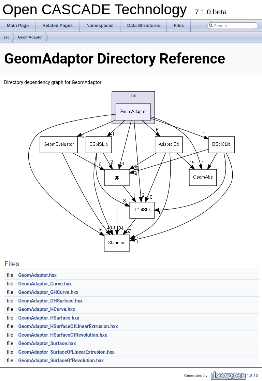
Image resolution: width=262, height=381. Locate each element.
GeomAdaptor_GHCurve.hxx (48, 292)
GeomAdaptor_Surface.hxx (47, 343)
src (7, 37)
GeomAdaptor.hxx (37, 275)
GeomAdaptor (30, 37)
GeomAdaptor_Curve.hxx (45, 283)
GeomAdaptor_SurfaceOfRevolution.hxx (61, 360)
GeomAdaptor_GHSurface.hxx (50, 301)
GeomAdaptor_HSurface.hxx (48, 318)
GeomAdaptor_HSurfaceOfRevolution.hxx (62, 335)
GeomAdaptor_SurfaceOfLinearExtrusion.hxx (66, 352)
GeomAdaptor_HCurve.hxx (46, 309)
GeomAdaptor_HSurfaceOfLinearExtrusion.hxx (68, 326)
